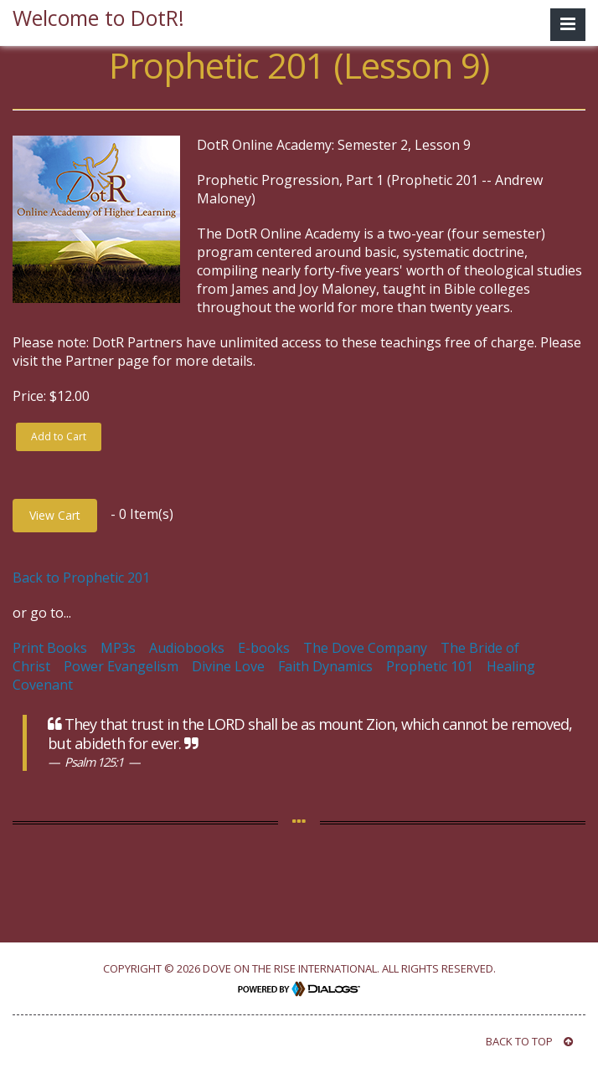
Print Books (50, 648)
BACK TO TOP (529, 1041)
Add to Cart (58, 436)
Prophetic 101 (429, 666)
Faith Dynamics (325, 666)
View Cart (54, 515)
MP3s (118, 648)
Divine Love (228, 666)
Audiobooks (186, 648)
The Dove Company (365, 648)
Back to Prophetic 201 (81, 577)
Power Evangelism (121, 666)
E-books (264, 648)
